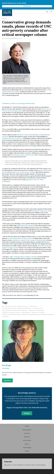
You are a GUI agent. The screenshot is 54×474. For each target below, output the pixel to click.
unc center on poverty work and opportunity (16, 308)
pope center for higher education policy (15, 310)
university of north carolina (11, 312)
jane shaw (5, 316)
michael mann (26, 312)
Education (27, 437)
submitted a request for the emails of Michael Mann (29, 240)
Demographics (27, 430)
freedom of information (36, 310)
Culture (27, 426)
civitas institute (37, 308)
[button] (51, 11)
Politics (4, 18)
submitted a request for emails (42, 211)
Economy (27, 433)
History (27, 444)
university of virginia (38, 312)
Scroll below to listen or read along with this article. (18, 103)
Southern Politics (11, 306)
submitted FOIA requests (25, 225)
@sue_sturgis (5, 368)
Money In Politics (23, 306)
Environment (27, 440)
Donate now (27, 6)
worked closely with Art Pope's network (20, 238)
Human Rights (27, 447)
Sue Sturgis (7, 38)
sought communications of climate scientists (23, 256)
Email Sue (7, 380)
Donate (26, 413)
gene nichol (33, 306)
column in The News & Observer (12, 138)
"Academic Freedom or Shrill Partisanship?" (25, 155)
